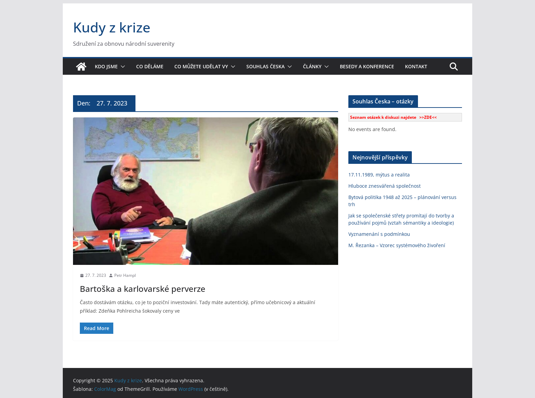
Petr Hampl (125, 275)
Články (312, 66)
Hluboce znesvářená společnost (384, 186)
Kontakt (416, 66)
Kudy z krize (111, 27)
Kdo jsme (106, 66)
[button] (121, 66)
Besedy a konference (367, 66)
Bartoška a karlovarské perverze (142, 288)
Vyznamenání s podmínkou (379, 234)
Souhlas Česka (265, 66)
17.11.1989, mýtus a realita (379, 174)
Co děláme (149, 66)
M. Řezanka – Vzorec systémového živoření (396, 245)
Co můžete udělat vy (201, 66)
